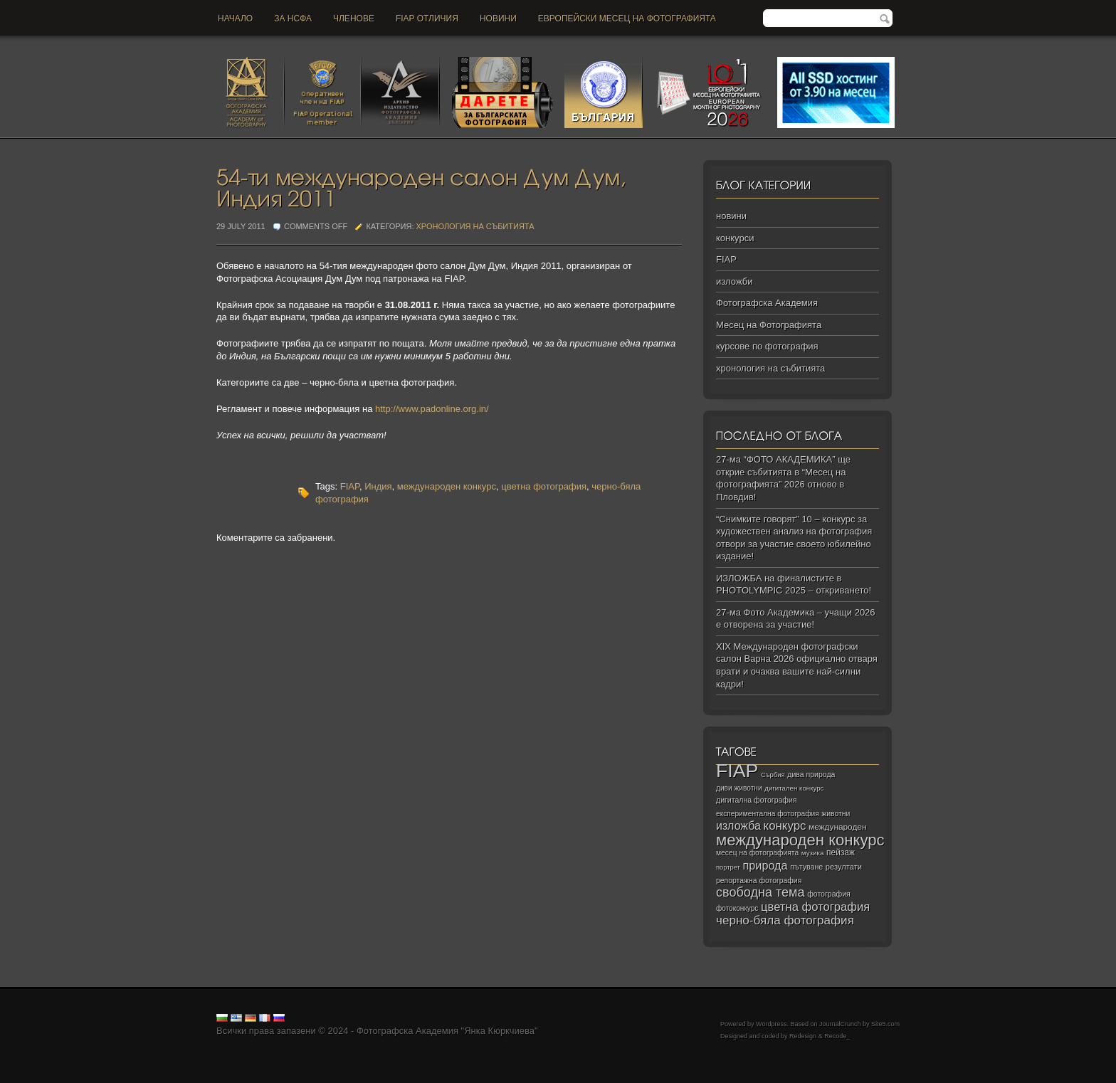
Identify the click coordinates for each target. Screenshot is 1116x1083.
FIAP (349, 486)
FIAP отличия (427, 18)
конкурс (785, 826)
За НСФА (293, 18)
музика (812, 853)
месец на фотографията (757, 853)
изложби (734, 281)
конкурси (735, 238)
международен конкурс (446, 486)
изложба (738, 825)
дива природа (811, 774)
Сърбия (773, 774)
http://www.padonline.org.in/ (432, 408)
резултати (844, 866)
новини (498, 18)
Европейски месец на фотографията (627, 18)
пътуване (806, 866)
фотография (829, 893)
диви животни (739, 788)
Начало (235, 18)
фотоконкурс (737, 908)
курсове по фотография (767, 346)
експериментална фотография (767, 814)
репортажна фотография (758, 880)
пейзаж (840, 852)
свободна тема (760, 892)
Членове (353, 18)
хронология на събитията (475, 226)
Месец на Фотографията (768, 324)
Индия (377, 486)
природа (764, 865)
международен (837, 827)
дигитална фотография (756, 800)
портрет (728, 867)
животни (835, 814)
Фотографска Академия (767, 302)
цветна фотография (543, 486)
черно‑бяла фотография (785, 920)
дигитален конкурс (793, 788)
